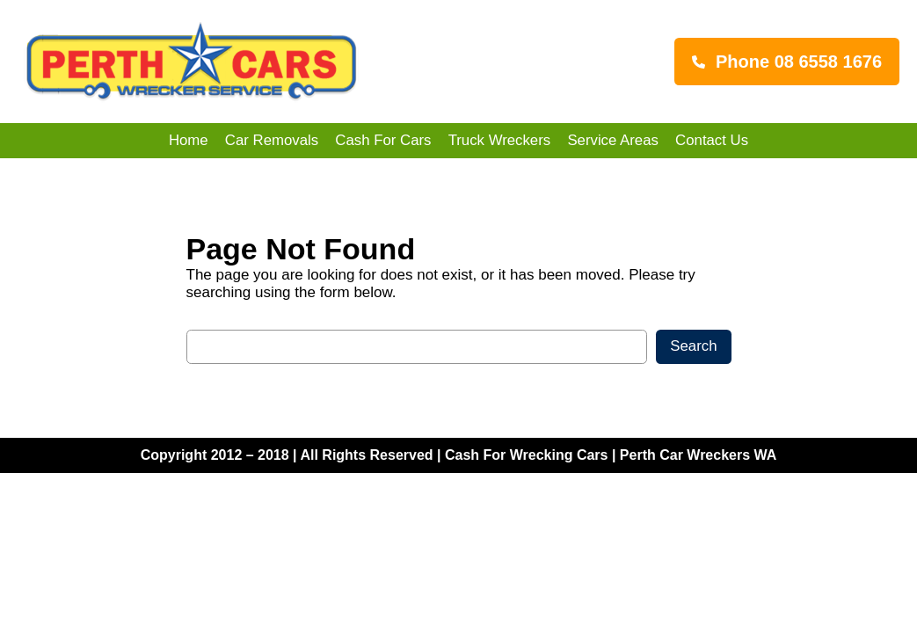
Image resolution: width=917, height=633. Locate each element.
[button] (786, 61)
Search (693, 346)
